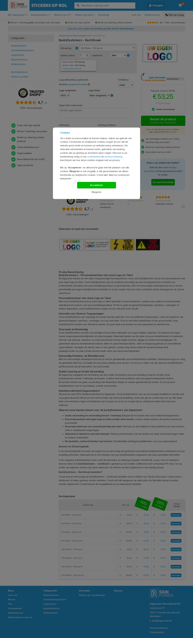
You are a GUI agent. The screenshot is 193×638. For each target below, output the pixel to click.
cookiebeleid (94, 156)
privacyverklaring (113, 156)
